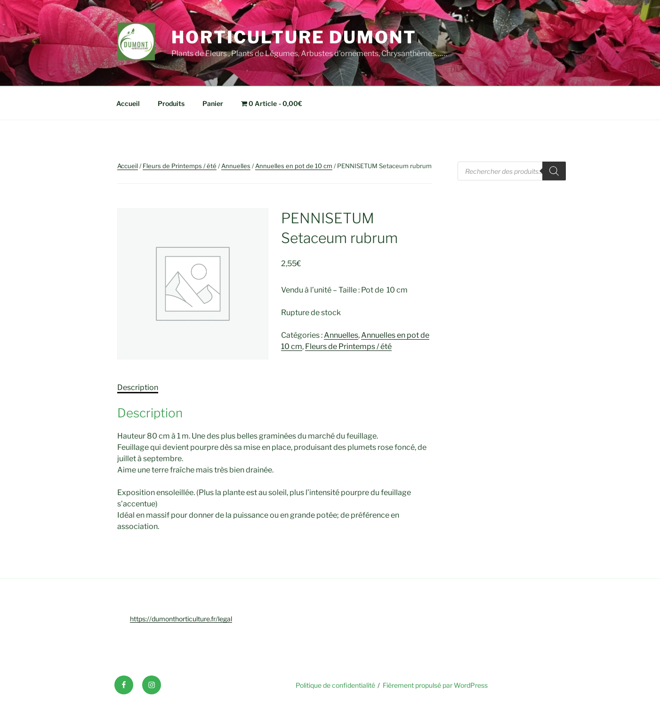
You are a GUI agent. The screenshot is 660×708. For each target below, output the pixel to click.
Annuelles (235, 166)
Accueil (128, 103)
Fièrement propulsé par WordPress (435, 685)
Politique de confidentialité (335, 685)
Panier (212, 103)
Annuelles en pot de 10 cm (293, 166)
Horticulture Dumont (294, 37)
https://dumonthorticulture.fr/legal (181, 619)
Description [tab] (137, 387)
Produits (171, 103)
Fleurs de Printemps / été (180, 166)
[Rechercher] (554, 171)
